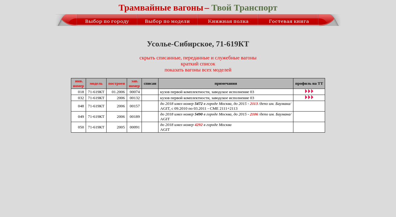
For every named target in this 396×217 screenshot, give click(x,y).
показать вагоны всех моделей (198, 70)
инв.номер (78, 83)
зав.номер (134, 83)
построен (116, 83)
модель (96, 83)
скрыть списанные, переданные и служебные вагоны (198, 58)
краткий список (198, 64)
